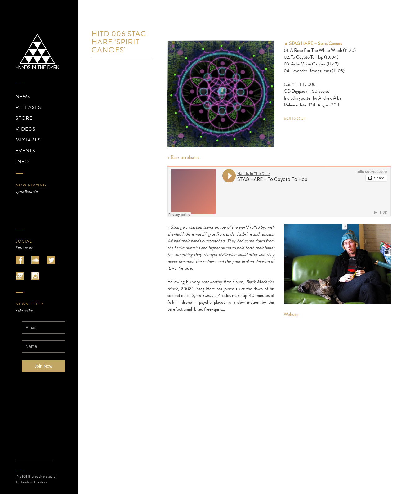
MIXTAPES (28, 140)
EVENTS (25, 150)
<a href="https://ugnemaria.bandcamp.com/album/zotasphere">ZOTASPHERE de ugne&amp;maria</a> (43, 209)
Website (291, 314)
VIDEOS (26, 129)
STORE (24, 118)
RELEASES (28, 107)
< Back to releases (183, 157)
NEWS (23, 96)
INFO (22, 161)
